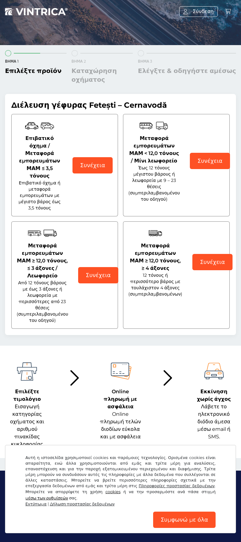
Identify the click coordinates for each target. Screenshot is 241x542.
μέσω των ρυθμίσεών (46, 498)
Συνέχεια (92, 165)
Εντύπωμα (36, 504)
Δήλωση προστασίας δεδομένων (82, 504)
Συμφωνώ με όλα (184, 519)
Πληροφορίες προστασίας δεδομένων (177, 485)
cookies (112, 491)
